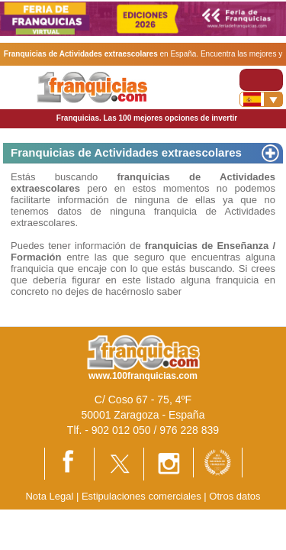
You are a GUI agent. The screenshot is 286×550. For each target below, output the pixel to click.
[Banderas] (261, 99)
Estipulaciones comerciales (143, 496)
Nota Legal (49, 496)
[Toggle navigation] (261, 80)
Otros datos (234, 496)
